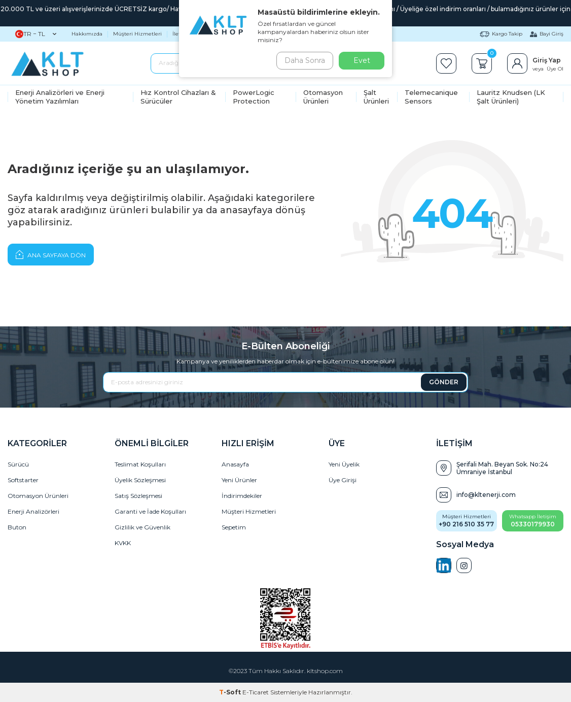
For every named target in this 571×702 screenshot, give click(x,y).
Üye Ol (555, 68)
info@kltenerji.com (486, 494)
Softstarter (23, 480)
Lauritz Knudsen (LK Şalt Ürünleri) (511, 96)
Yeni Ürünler (239, 480)
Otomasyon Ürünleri (323, 96)
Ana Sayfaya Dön (51, 254)
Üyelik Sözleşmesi (140, 480)
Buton (17, 527)
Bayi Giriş (546, 33)
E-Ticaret (255, 692)
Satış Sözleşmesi (138, 495)
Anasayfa (235, 464)
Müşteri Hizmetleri (137, 33)
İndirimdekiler (242, 495)
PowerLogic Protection (253, 96)
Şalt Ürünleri (376, 96)
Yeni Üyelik (344, 464)
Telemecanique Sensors (431, 96)
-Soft (230, 692)
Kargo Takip (501, 33)
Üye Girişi (342, 480)
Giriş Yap (546, 60)
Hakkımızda (87, 33)
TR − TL (35, 34)
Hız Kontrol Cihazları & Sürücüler (178, 96)
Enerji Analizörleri (33, 511)
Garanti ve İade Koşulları (150, 511)
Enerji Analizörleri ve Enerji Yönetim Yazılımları (59, 96)
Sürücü (18, 464)
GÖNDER (443, 382)
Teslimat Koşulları (140, 464)
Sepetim (234, 527)
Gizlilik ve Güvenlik (142, 527)
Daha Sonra (302, 60)
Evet (361, 60)
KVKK (123, 543)
